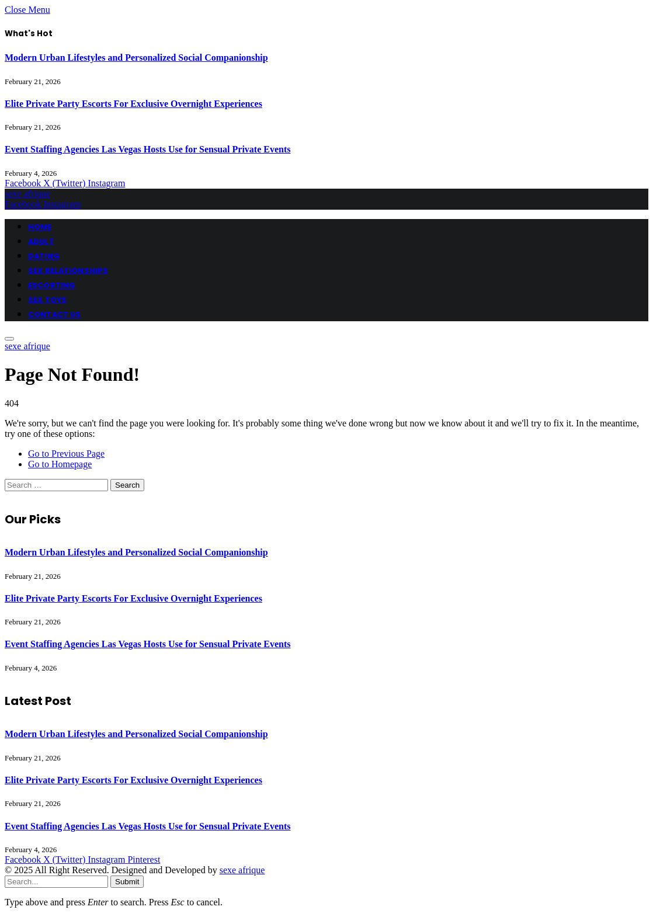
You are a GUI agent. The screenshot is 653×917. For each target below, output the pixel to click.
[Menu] (9, 339)
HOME (40, 227)
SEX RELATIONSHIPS (68, 271)
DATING (44, 256)
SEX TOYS (47, 300)
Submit (127, 881)
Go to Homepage (60, 464)
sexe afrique (242, 870)
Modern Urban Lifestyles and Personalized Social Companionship (136, 57)
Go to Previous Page (66, 453)
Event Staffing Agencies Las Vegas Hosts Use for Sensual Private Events (148, 149)
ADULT (41, 241)
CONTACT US (54, 314)
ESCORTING (51, 285)
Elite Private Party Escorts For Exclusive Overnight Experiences (133, 104)
